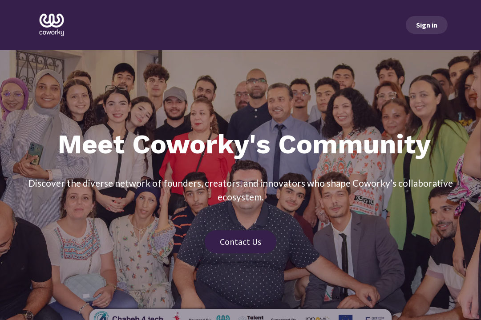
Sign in (426, 24)
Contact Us (240, 241)
